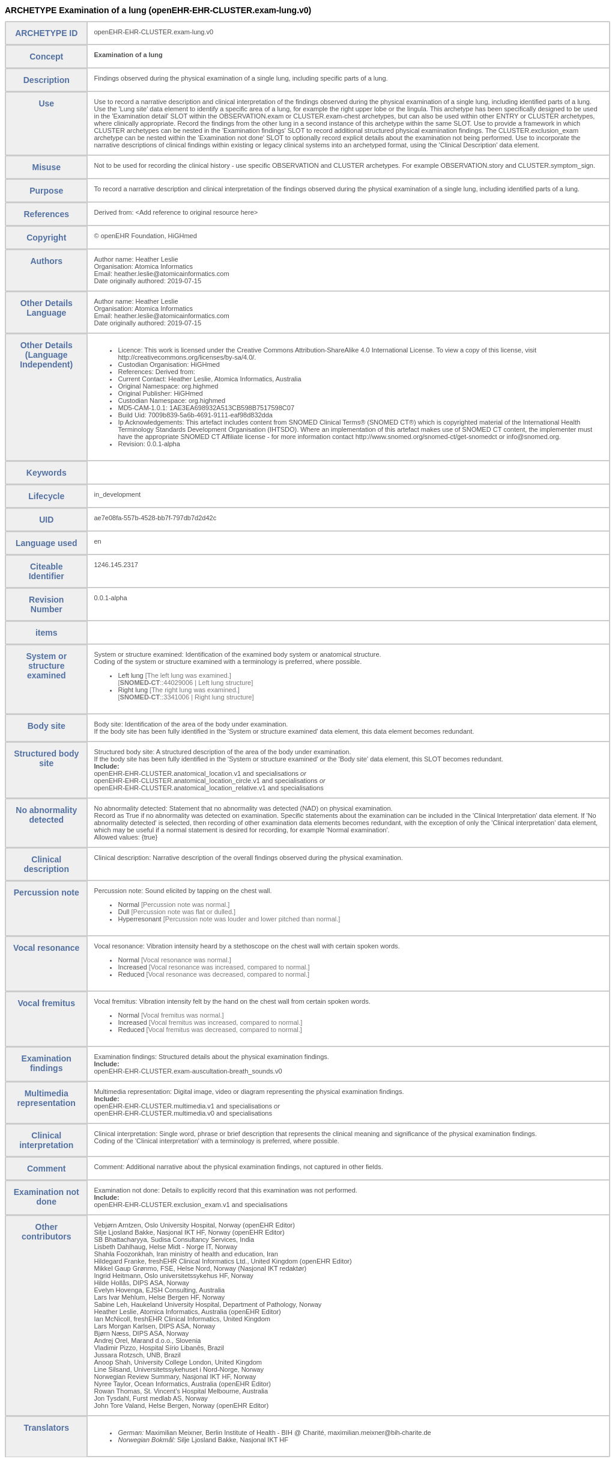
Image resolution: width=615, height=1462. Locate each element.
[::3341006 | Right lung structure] (185, 697)
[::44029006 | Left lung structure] (185, 682)
